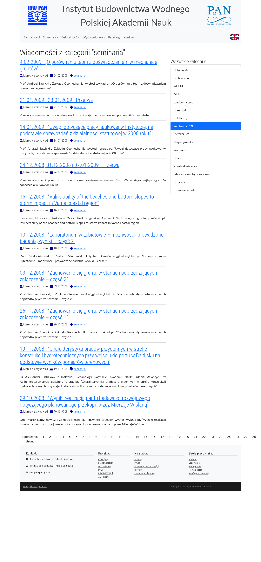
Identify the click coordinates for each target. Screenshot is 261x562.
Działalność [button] (69, 37)
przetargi (183, 110)
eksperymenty (186, 142)
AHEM (181, 86)
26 (237, 436)
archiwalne (185, 78)
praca (181, 158)
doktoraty (184, 118)
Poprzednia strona (30, 439)
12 (120, 436)
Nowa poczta (195, 469)
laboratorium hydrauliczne (194, 174)
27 (245, 436)
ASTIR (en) (103, 476)
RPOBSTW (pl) (105, 473)
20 (187, 436)
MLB (180, 94)
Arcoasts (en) (104, 466)
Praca (137, 462)
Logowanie (194, 462)
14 (137, 436)
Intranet (193, 459)
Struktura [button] (49, 37)
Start (25, 486)
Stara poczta (195, 466)
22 (204, 436)
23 (212, 436)
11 (112, 436)
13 (128, 436)
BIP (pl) (138, 469)
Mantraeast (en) (106, 462)
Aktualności (32, 37)
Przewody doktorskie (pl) (146, 466)
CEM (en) (103, 459)
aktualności (185, 70)
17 (162, 436)
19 (179, 436)
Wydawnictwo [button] (93, 37)
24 (220, 436)
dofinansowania (187, 190)
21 (195, 436)
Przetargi (114, 37)
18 (170, 436)
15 (145, 436)
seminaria (80, 75)
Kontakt (129, 37)
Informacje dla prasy (144, 473)
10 (103, 436)
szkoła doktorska (188, 166)
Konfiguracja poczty (199, 473)
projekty (182, 182)
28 (254, 436)
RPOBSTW (185, 134)
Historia (33, 486)
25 (229, 436)
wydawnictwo (186, 102)
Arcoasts (183, 150)
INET (100, 469)
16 (154, 436)
